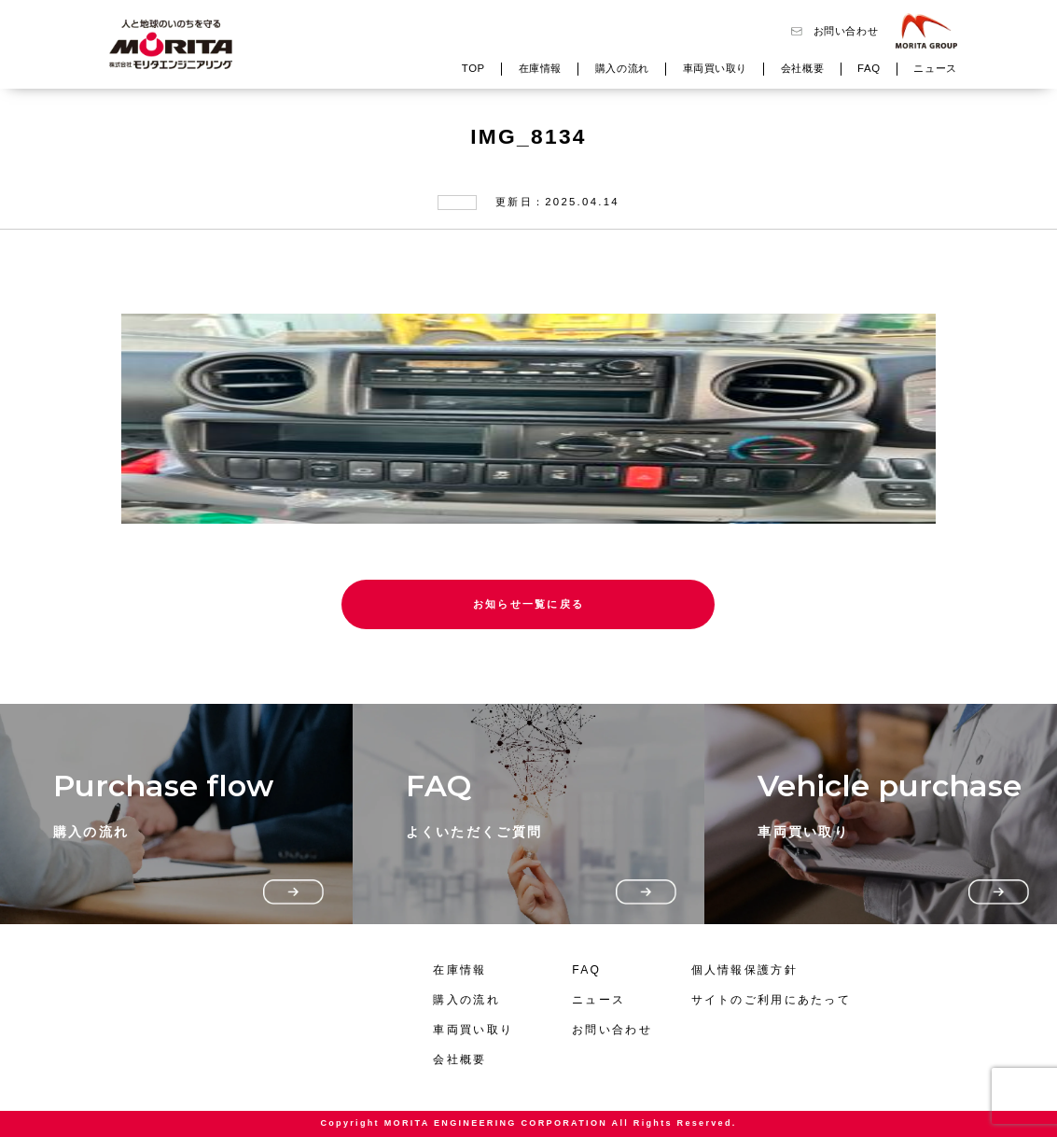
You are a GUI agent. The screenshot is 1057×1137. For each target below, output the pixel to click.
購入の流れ (622, 68)
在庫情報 (540, 68)
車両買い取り (715, 68)
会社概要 (802, 68)
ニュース (934, 68)
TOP (473, 68)
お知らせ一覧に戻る (529, 604)
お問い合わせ (846, 30)
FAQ (868, 68)
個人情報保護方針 (744, 969)
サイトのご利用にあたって (771, 999)
